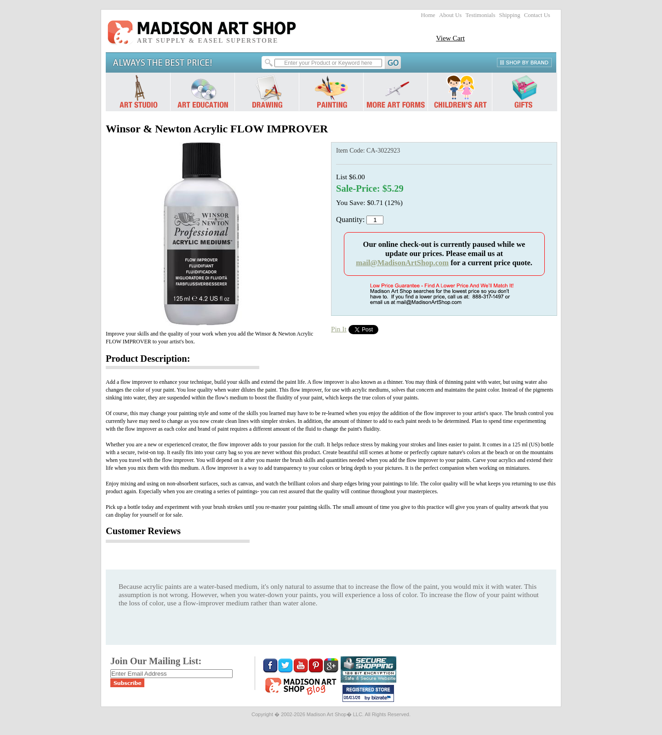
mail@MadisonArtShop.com (402, 262)
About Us (450, 15)
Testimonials (480, 15)
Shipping (509, 15)
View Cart (450, 38)
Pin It (339, 329)
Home (428, 15)
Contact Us (537, 15)
